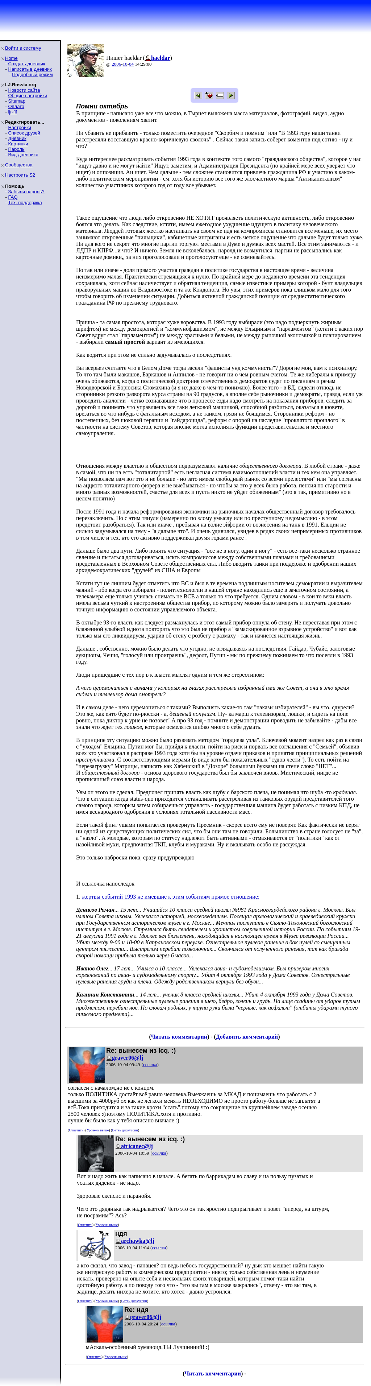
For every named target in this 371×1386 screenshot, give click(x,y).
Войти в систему (23, 48)
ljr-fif (12, 112)
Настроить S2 (20, 175)
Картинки (18, 144)
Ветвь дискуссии (125, 1130)
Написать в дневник (29, 69)
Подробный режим (32, 74)
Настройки (19, 127)
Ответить (76, 1130)
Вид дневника (23, 154)
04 (131, 64)
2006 (116, 64)
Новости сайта (24, 90)
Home (11, 58)
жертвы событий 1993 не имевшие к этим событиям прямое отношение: (170, 897)
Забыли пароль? (26, 191)
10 (125, 64)
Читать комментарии (179, 1037)
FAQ (12, 197)
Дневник (17, 138)
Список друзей (24, 133)
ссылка (150, 1064)
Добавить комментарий (247, 1037)
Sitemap (16, 101)
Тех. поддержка (25, 202)
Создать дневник (26, 63)
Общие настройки (27, 95)
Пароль (16, 149)
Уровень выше (98, 1130)
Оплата (16, 106)
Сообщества (19, 165)
